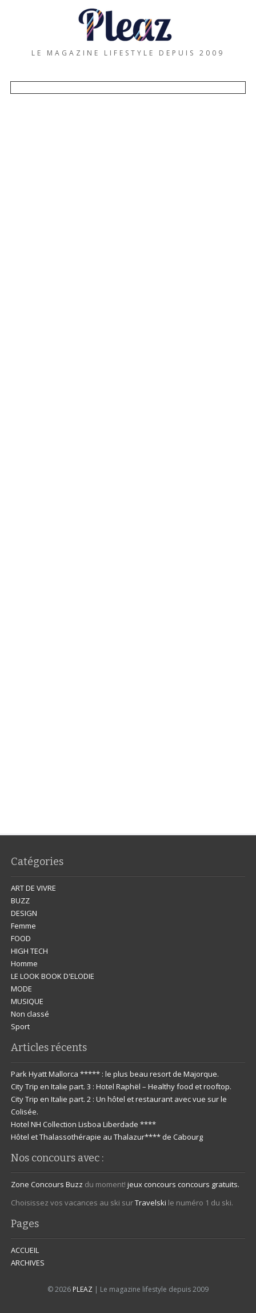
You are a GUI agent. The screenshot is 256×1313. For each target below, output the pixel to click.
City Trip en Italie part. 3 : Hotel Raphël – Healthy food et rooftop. (121, 1086)
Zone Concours (37, 1184)
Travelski (150, 1202)
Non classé (30, 1014)
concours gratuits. (208, 1184)
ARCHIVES (28, 1263)
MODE (21, 988)
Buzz (74, 1184)
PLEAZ (83, 1289)
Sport (20, 1026)
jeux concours (151, 1184)
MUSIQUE (27, 1001)
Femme (23, 926)
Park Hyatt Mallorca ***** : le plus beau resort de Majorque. (115, 1074)
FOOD (21, 938)
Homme (24, 963)
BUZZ (20, 900)
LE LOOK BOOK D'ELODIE (52, 976)
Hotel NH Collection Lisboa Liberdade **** (83, 1124)
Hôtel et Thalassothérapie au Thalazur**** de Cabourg (107, 1137)
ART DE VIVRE (33, 888)
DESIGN (24, 913)
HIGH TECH (29, 951)
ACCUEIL (25, 1250)
